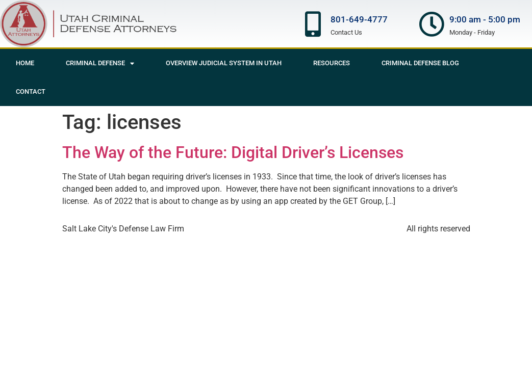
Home (25, 63)
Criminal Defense (100, 63)
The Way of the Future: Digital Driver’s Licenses (232, 152)
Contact (30, 91)
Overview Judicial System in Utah (224, 63)
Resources (331, 63)
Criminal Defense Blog (420, 63)
